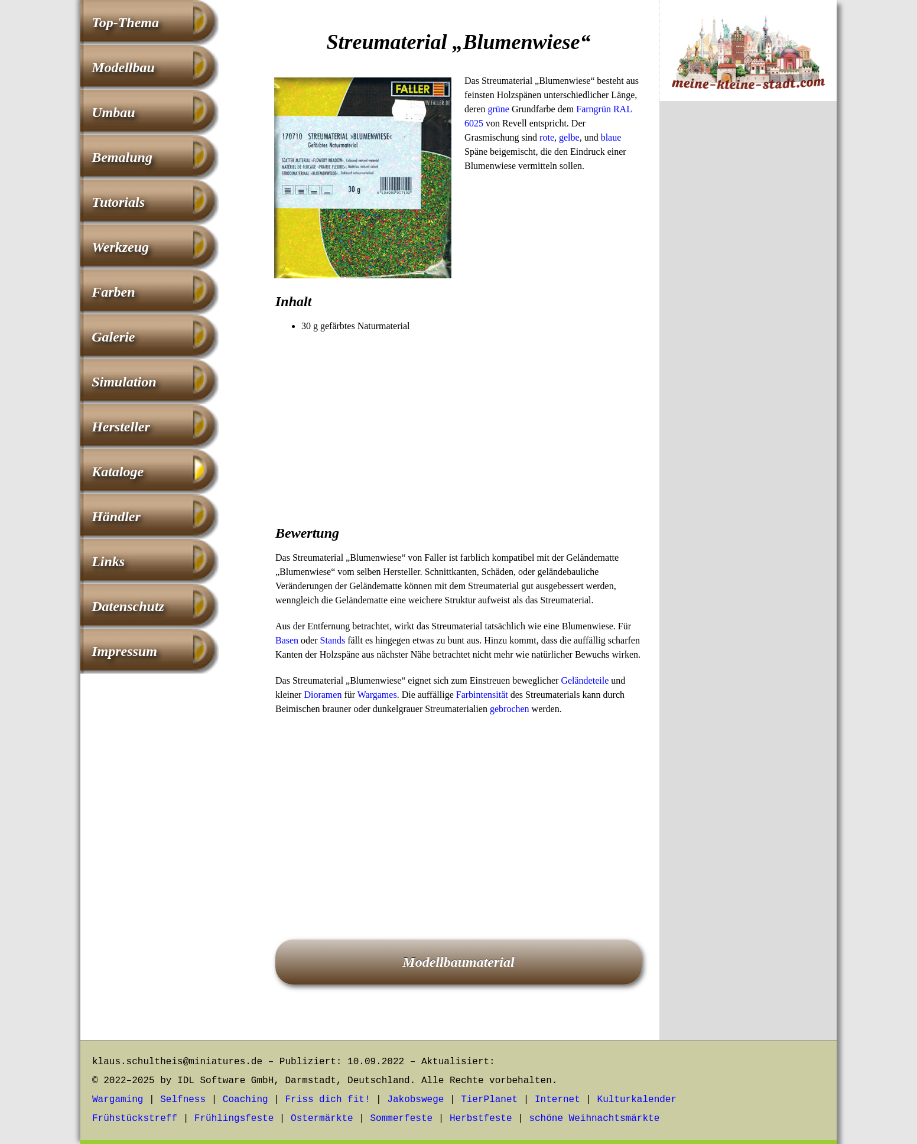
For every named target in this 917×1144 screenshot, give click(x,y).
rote (546, 137)
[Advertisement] (458, 422)
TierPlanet (489, 1099)
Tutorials (118, 202)
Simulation (124, 381)
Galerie (113, 336)
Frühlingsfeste (234, 1118)
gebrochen (509, 709)
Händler (116, 516)
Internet (557, 1099)
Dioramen (323, 695)
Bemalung (122, 157)
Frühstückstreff (134, 1118)
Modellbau (123, 67)
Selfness (183, 1099)
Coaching (245, 1099)
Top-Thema (125, 22)
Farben (113, 292)
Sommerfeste (401, 1118)
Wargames (377, 695)
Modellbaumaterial (458, 962)
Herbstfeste (481, 1118)
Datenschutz (128, 606)
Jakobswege (415, 1099)
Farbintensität (482, 695)
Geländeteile (585, 680)
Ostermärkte (322, 1118)
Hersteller (121, 426)
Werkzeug (120, 247)
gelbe (569, 137)
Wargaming (117, 1099)
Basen (286, 640)
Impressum (124, 651)
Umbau (113, 112)
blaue (611, 137)
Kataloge (118, 471)
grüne (498, 109)
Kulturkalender (637, 1099)
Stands (333, 640)
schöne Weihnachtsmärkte (594, 1118)
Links (108, 561)
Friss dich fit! (327, 1099)
